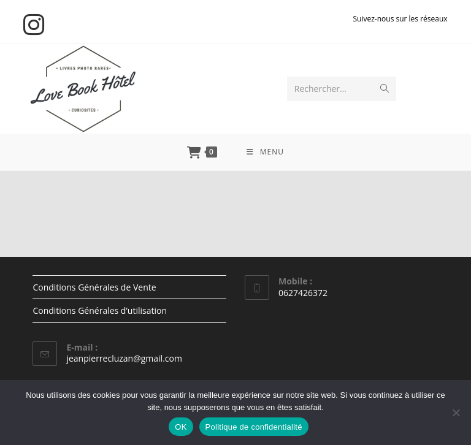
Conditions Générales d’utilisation (100, 310)
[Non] (456, 412)
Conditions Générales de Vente (94, 287)
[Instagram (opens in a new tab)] (35, 25)
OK (180, 427)
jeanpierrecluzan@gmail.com (124, 358)
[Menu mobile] (265, 152)
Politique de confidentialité (253, 427)
